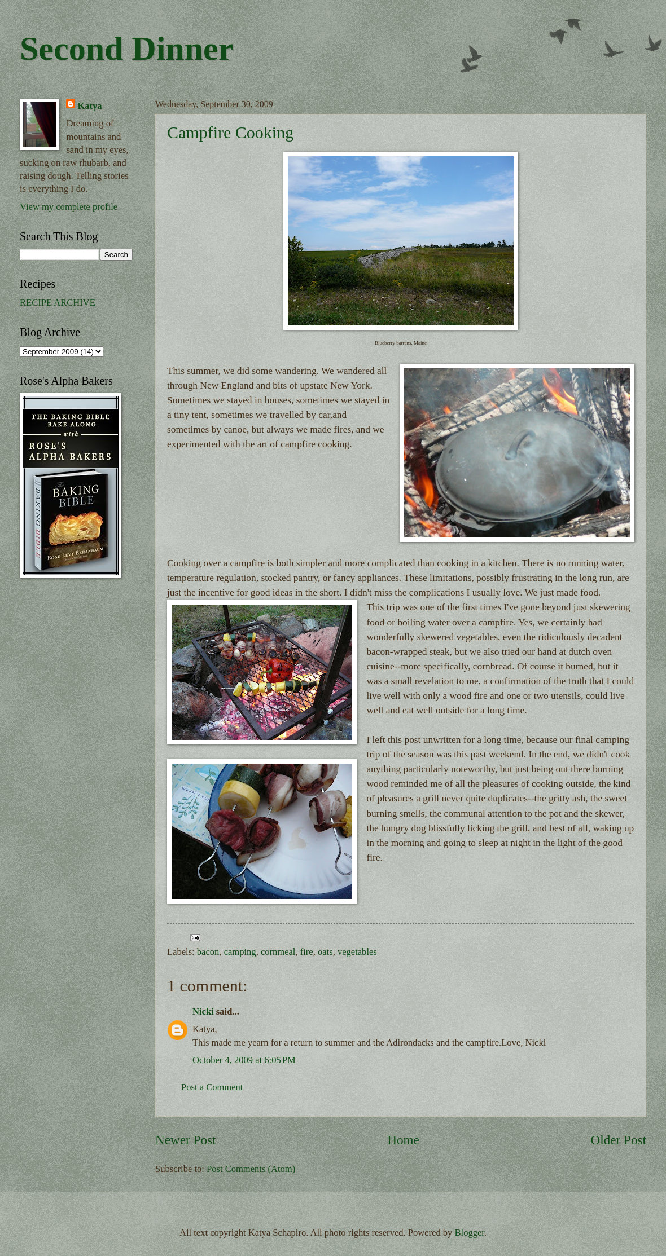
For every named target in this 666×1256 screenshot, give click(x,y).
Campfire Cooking (230, 132)
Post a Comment (212, 1087)
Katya (89, 105)
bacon (208, 951)
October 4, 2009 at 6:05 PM (244, 1060)
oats (325, 951)
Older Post (618, 1139)
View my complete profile (68, 206)
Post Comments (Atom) (251, 1169)
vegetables (357, 951)
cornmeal (278, 951)
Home (403, 1139)
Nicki (203, 1011)
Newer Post (185, 1139)
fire (306, 951)
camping (240, 951)
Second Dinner (126, 48)
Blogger (469, 1232)
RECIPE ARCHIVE (57, 302)
